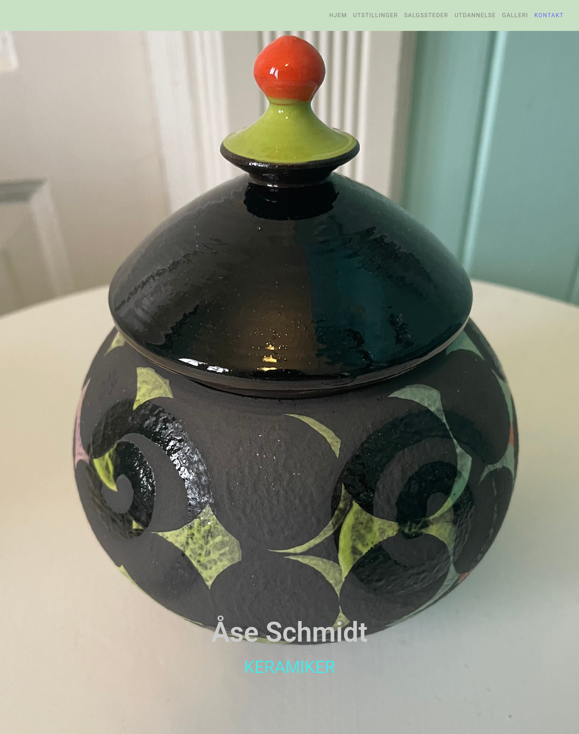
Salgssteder (426, 15)
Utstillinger (375, 15)
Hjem (338, 15)
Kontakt (549, 15)
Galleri (515, 15)
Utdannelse (475, 15)
